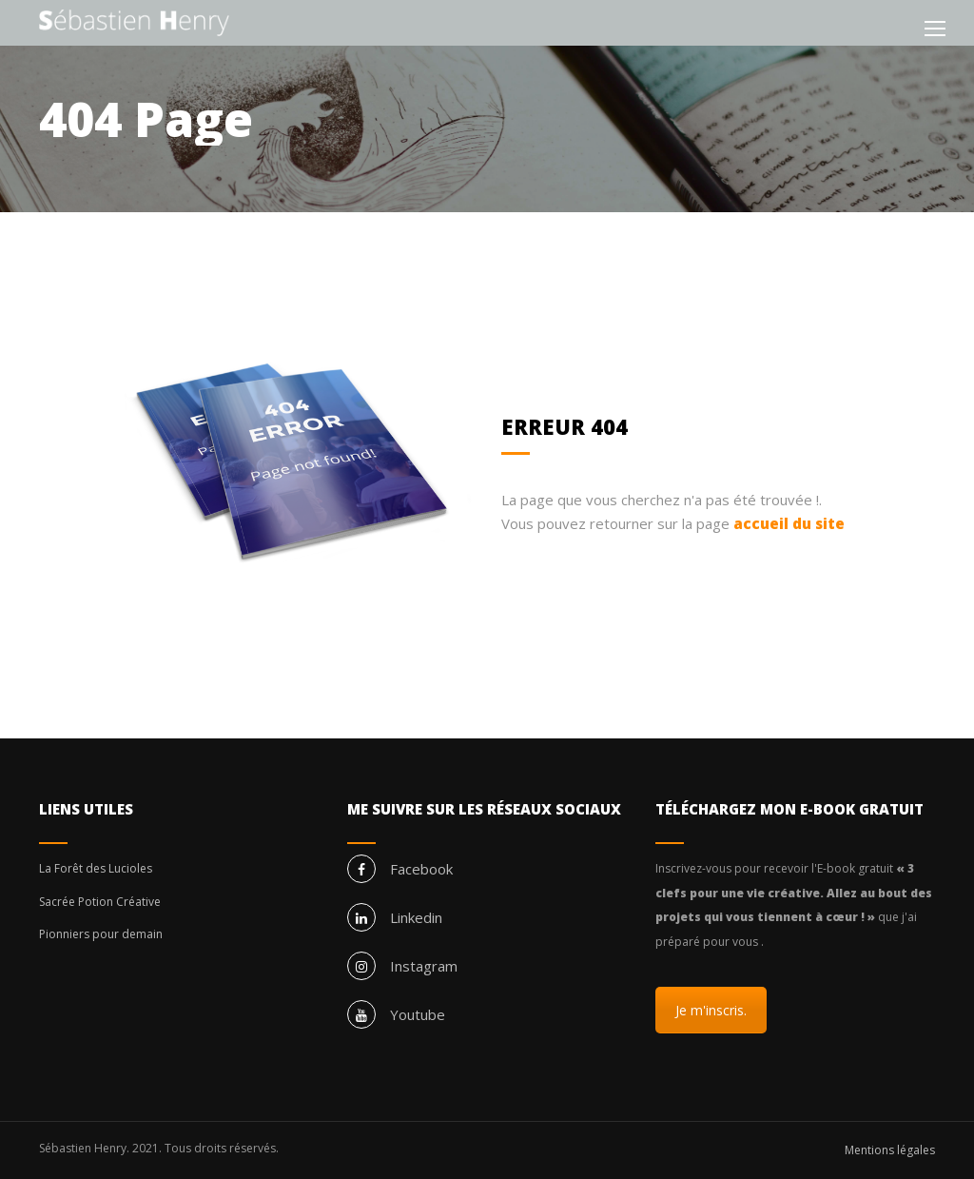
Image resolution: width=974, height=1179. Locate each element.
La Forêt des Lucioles (95, 868)
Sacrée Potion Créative (100, 902)
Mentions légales (890, 1150)
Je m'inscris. (711, 1010)
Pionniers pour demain (101, 934)
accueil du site (789, 523)
